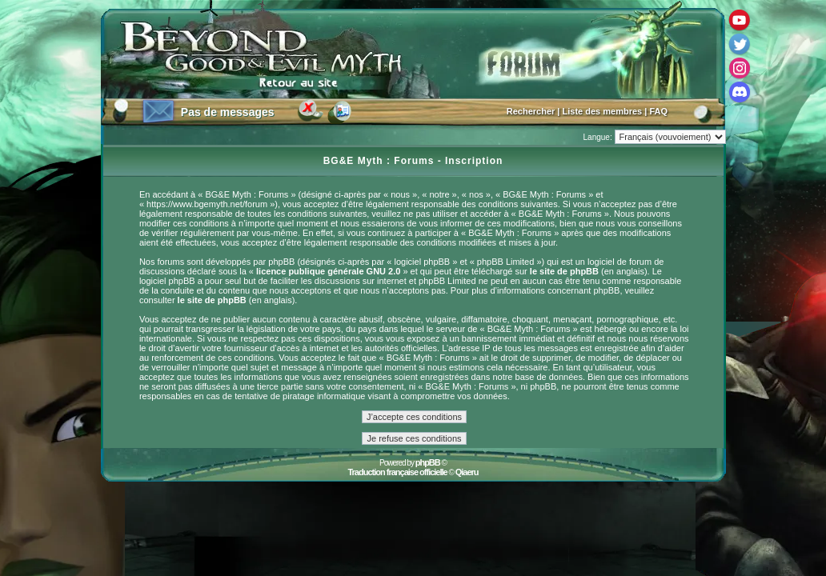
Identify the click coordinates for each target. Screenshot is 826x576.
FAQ (658, 111)
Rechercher (531, 111)
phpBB (427, 462)
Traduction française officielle (397, 472)
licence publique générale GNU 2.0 (328, 271)
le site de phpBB (564, 271)
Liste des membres (603, 111)
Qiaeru (467, 472)
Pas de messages (228, 112)
